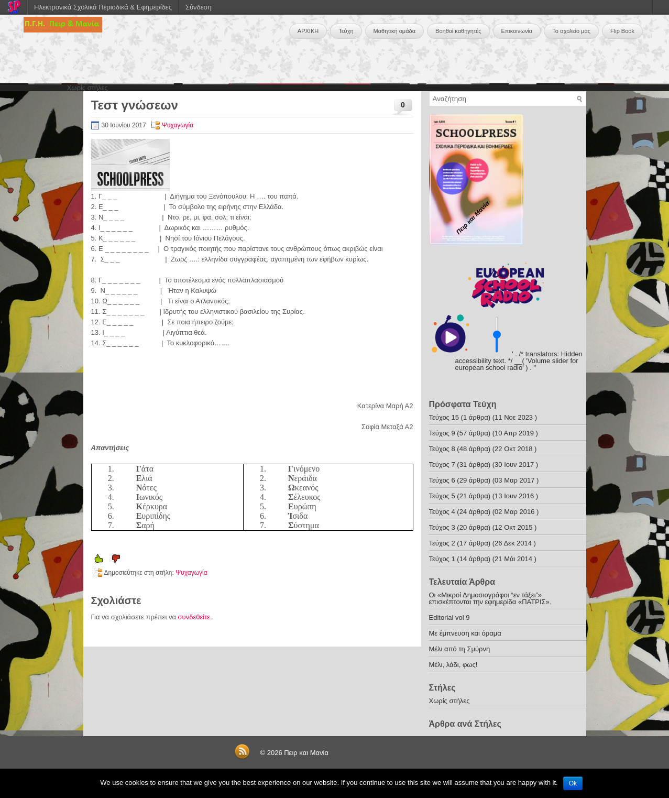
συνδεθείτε (194, 617)
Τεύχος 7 (442, 464)
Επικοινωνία (517, 31)
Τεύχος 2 (442, 543)
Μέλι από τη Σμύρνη (459, 649)
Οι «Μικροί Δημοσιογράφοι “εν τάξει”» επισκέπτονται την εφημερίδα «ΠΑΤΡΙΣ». (490, 598)
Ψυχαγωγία (177, 125)
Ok (573, 783)
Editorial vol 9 (449, 617)
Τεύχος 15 (444, 417)
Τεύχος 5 (442, 496)
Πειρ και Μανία (306, 753)
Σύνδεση (198, 7)
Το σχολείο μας (571, 31)
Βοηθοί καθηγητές (458, 31)
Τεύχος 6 (442, 480)
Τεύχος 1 (442, 559)
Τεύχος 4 (442, 512)
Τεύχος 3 (442, 527)
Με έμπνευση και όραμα (465, 633)
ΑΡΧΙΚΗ (308, 31)
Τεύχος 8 (442, 449)
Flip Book (622, 31)
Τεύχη (345, 31)
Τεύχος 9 (442, 433)
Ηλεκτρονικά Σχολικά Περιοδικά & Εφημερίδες (103, 7)
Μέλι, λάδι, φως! (453, 665)
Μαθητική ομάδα (395, 31)
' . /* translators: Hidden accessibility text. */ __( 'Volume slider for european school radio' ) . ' (519, 360)
